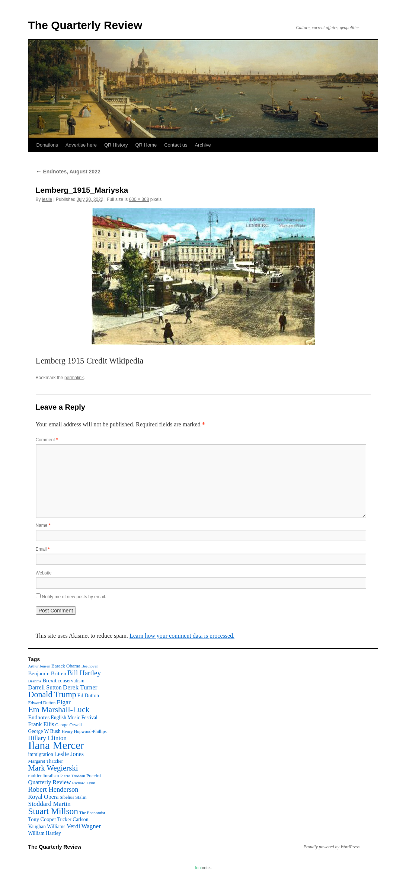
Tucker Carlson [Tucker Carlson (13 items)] (73, 819)
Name (43, 525)
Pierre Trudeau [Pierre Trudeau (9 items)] (72, 776)
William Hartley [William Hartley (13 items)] (44, 833)
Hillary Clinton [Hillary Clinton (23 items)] (47, 738)
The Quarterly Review (85, 25)
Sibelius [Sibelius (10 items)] (67, 797)
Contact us (175, 145)
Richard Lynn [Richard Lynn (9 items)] (83, 783)
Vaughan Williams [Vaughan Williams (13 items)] (46, 826)
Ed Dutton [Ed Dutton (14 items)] (88, 695)
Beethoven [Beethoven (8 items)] (90, 666)
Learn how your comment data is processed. (182, 636)
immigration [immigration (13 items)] (40, 754)
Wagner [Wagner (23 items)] (90, 826)
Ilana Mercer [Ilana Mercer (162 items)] (56, 745)
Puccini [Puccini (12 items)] (93, 775)
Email (43, 549)
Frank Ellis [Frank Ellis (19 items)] (41, 724)
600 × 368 (139, 199)
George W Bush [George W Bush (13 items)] (44, 731)
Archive (203, 145)
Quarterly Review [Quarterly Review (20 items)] (49, 782)
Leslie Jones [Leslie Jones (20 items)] (69, 754)
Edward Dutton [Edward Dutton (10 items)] (42, 702)
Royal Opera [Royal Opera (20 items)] (43, 797)
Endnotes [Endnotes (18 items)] (39, 717)
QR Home (146, 145)
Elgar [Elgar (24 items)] (64, 702)
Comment (47, 439)
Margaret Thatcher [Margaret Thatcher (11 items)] (45, 761)
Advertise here (81, 145)
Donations (47, 145)
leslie (47, 199)
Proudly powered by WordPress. (332, 846)
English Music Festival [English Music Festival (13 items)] (74, 717)
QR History (116, 145)
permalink (74, 377)
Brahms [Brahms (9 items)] (34, 681)
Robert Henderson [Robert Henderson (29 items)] (53, 789)
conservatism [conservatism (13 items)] (71, 680)
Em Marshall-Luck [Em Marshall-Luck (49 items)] (59, 709)
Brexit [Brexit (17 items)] (49, 680)
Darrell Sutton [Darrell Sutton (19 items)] (45, 687)
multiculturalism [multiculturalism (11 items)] (43, 775)
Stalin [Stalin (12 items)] (80, 797)
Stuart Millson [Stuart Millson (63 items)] (53, 811)
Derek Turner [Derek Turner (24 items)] (80, 687)
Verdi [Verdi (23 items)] (73, 826)
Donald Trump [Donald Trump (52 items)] (52, 694)
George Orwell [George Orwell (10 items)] (68, 724)
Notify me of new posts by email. (74, 596)
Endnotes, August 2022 (68, 171)
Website (44, 573)
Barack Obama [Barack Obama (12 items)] (65, 666)
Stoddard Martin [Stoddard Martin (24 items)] (49, 803)
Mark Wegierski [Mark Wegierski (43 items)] (53, 767)
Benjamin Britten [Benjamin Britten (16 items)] (47, 673)
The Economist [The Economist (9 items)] (92, 812)
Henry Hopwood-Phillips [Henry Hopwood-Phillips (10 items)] (83, 731)
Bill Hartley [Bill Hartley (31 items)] (84, 673)
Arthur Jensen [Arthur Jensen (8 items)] (39, 666)
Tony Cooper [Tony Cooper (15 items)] (42, 819)
